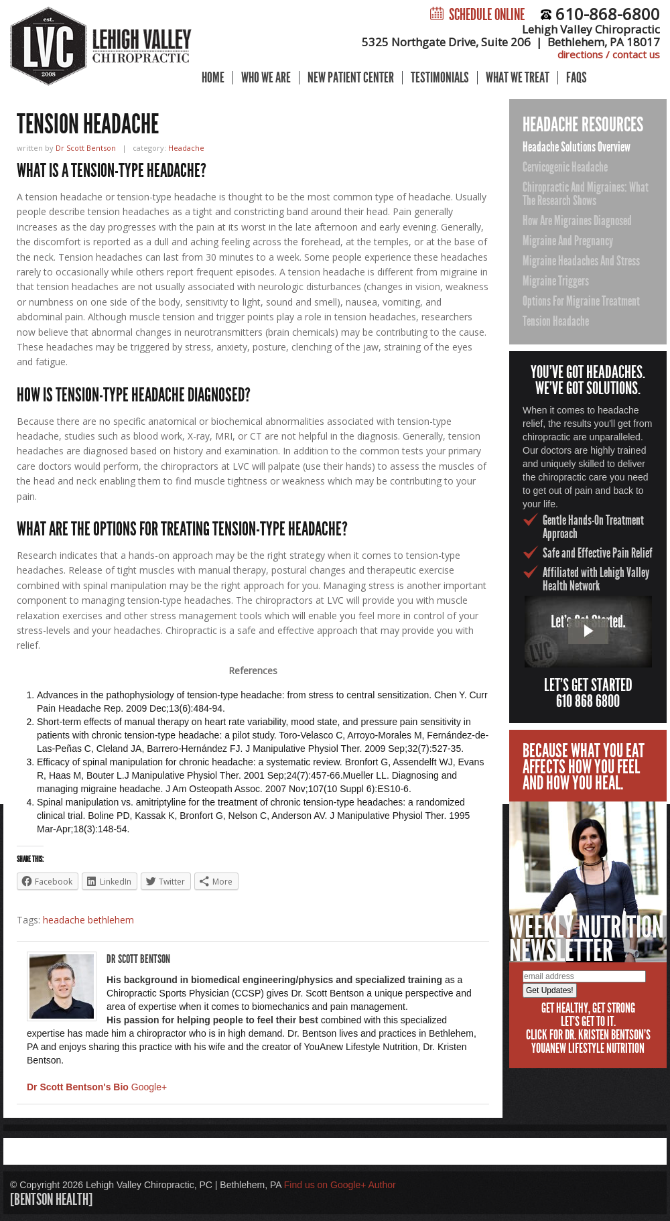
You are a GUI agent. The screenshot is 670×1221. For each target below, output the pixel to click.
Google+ (149, 1087)
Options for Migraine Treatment (581, 301)
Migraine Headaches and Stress (581, 261)
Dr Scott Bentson (86, 148)
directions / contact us (608, 54)
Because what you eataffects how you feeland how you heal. (584, 767)
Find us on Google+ (325, 1184)
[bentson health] (51, 1199)
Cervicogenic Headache (565, 167)
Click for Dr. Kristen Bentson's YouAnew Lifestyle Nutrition (588, 1041)
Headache (186, 148)
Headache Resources (583, 125)
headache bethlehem (88, 919)
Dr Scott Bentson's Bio (78, 1087)
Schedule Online (477, 14)
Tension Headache (556, 321)
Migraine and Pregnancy (568, 241)
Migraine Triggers (556, 281)
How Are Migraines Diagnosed (577, 220)
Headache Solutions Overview (576, 147)
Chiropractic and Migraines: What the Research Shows (586, 193)
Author (381, 1184)
